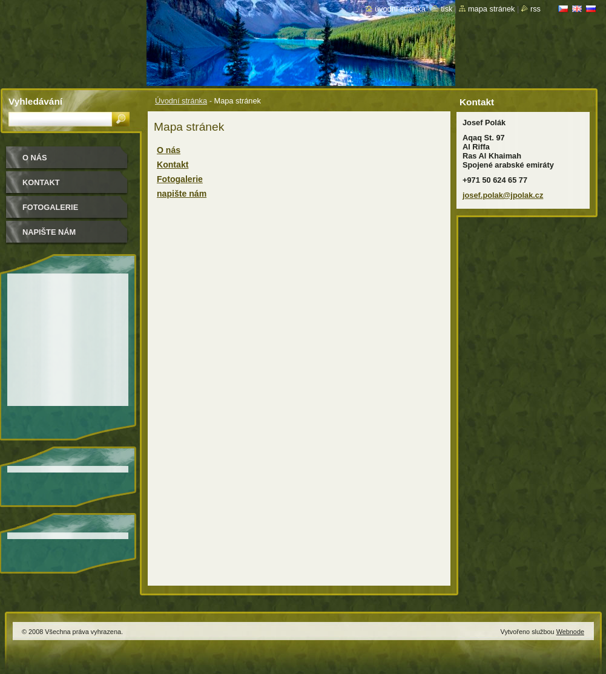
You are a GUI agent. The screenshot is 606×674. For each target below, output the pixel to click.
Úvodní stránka (181, 100)
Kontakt (172, 164)
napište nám (181, 193)
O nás (168, 150)
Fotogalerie (180, 179)
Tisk (446, 8)
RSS (535, 8)
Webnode (570, 631)
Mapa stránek (491, 8)
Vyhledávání (35, 101)
